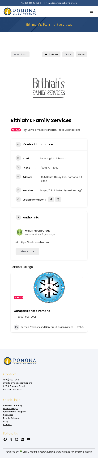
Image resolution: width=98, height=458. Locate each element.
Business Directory (12, 405)
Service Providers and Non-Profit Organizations (54, 129)
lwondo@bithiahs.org (52, 158)
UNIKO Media (28, 451)
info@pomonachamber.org (60, 2)
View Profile (27, 251)
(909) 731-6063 (49, 167)
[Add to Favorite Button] (82, 277)
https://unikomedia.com (34, 242)
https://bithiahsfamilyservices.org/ (61, 190)
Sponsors (8, 414)
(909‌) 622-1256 (31, 2)
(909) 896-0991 (27, 316)
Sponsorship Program (14, 411)
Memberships (10, 408)
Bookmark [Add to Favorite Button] (51, 54)
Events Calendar (11, 418)
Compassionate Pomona (32, 311)
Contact (7, 424)
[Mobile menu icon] (91, 11)
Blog (5, 421)
